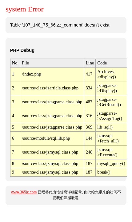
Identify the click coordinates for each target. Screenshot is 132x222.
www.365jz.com (24, 192)
